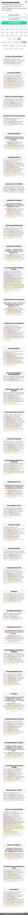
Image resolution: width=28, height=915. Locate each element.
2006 (19, 39)
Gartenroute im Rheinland (14, 246)
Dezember (9, 42)
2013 (7, 35)
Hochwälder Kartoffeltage (14, 611)
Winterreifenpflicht (14, 348)
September (5, 45)
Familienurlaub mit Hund (14, 627)
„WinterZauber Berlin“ (14, 548)
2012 (12, 35)
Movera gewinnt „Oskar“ (14, 505)
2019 (7, 32)
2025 (7, 29)
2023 (16, 29)
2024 (12, 29)
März (10, 48)
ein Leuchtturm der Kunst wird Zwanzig (14, 766)
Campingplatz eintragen (9, 913)
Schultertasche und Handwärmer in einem (14, 867)
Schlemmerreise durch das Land (14, 719)
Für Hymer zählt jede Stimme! (14, 56)
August (12, 45)
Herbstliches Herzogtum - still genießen (14, 390)
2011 (16, 35)
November (17, 42)
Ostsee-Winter (14, 889)
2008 (9, 39)
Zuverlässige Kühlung (14, 157)
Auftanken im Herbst (14, 525)
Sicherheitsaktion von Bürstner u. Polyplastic (14, 650)
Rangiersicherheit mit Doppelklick (14, 323)
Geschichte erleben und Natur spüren (14, 116)
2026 (2, 29)
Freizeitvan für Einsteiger (14, 439)
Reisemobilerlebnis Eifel (14, 568)
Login (18, 913)
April (6, 48)
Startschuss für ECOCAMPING (14, 184)
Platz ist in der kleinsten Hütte (14, 809)
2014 (2, 35)
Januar (21, 48)
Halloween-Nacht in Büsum (14, 790)
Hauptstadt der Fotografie (14, 200)
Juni (21, 45)
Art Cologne (14, 694)
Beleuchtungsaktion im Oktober (14, 742)
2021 (26, 29)
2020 (2, 32)
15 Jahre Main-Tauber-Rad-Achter (14, 412)
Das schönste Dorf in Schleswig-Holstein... (14, 268)
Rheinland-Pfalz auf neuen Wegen (14, 299)
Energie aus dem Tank (14, 482)
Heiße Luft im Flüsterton (14, 845)
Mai (24, 45)
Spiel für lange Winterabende (14, 225)
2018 (12, 32)
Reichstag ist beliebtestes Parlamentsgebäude (14, 373)
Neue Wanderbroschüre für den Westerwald (14, 461)
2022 (21, 29)
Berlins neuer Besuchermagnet (14, 96)
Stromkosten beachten (14, 133)
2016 (21, 32)
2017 (16, 32)
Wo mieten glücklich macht (14, 671)
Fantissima (14, 591)
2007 (14, 39)
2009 (25, 35)
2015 (25, 32)
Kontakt (23, 913)
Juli (16, 45)
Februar (16, 48)
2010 (21, 35)
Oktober (24, 42)
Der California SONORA (14, 73)
